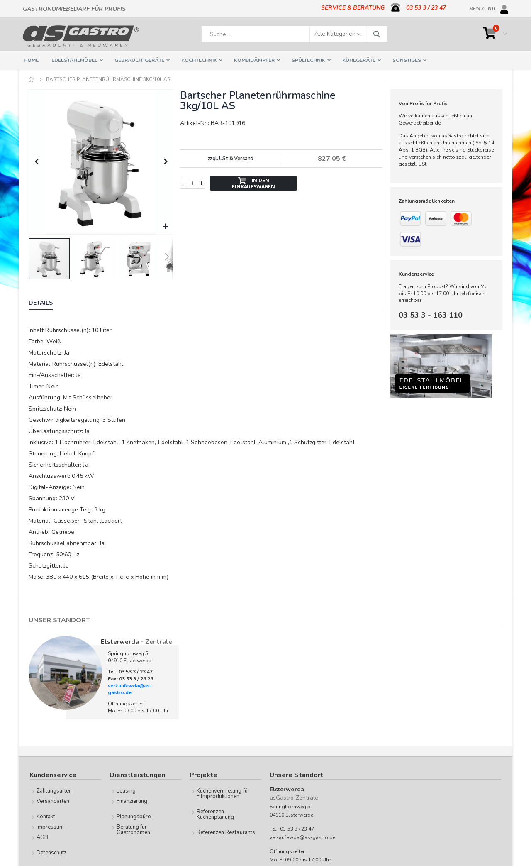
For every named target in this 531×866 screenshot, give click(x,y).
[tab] (47, 303)
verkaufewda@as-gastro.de (130, 688)
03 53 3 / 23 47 (426, 8)
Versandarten (53, 800)
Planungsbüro (134, 816)
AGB (42, 836)
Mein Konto (483, 7)
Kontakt (46, 816)
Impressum (50, 826)
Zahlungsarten (54, 790)
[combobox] (294, 34)
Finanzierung (132, 800)
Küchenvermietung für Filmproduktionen (223, 792)
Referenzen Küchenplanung (215, 813)
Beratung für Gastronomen (134, 828)
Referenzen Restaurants (226, 831)
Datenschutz (52, 852)
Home (31, 79)
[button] (165, 226)
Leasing (126, 790)
